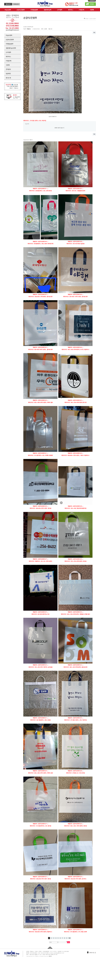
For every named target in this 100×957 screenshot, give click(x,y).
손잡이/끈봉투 (21, 10)
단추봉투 (92, 10)
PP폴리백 (81, 10)
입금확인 (8, 73)
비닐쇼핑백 (8, 10)
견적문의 (90, 4)
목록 (94, 32)
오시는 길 (16, 4)
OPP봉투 (59, 10)
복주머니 (70, 10)
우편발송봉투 (34, 10)
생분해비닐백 (47, 10)
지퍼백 (8, 65)
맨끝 (69, 938)
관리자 (50, 956)
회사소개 (8, 4)
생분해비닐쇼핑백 (11, 48)
